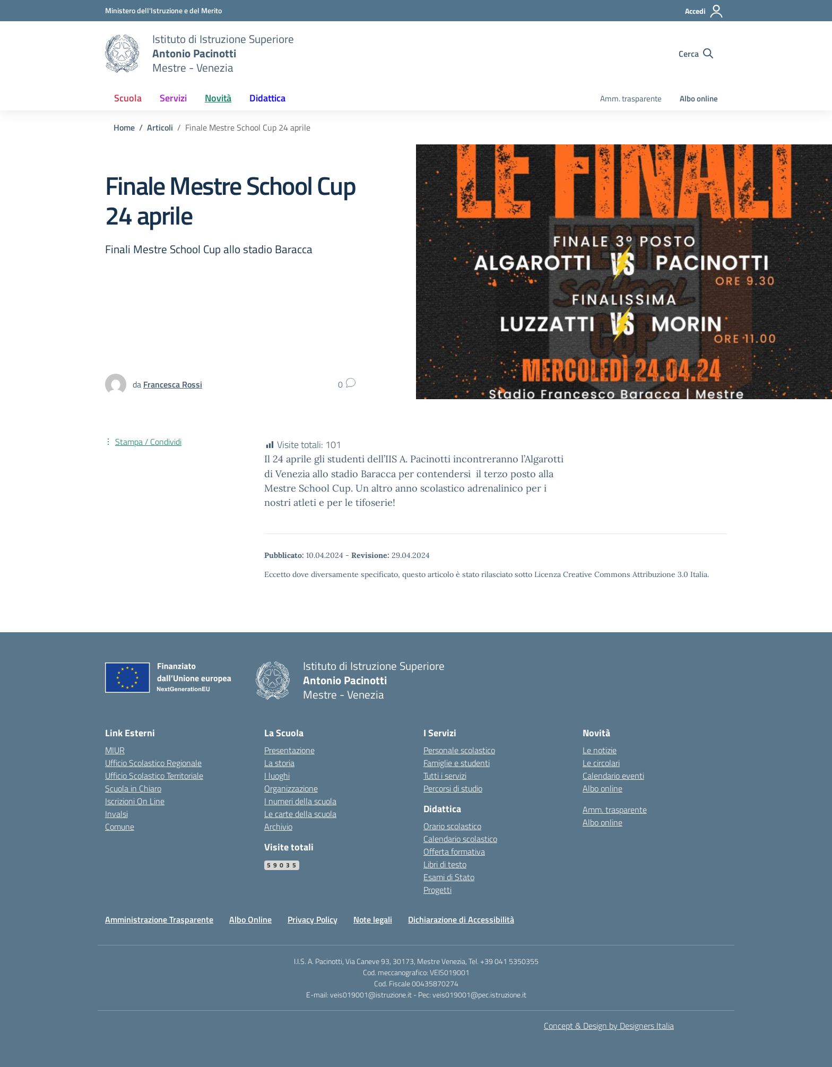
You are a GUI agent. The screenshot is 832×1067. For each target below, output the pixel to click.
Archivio (278, 826)
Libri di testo (444, 864)
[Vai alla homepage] (122, 54)
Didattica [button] (267, 98)
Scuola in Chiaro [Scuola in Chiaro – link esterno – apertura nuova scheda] (133, 788)
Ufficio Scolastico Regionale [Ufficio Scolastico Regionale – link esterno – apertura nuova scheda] (153, 762)
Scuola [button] (128, 98)
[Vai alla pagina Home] (124, 127)
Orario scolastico (452, 826)
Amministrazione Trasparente (159, 919)
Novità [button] (218, 98)
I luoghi (277, 775)
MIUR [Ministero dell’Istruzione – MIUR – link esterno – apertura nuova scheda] (115, 750)
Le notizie (600, 750)
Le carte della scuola (300, 813)
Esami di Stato (448, 877)
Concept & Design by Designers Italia (609, 1025)
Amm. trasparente (631, 98)
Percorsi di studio (452, 788)
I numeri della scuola (300, 801)
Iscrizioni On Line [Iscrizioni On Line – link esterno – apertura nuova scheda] (134, 801)
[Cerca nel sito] (695, 54)
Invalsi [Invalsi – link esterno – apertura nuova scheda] (116, 813)
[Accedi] (704, 11)
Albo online (699, 98)
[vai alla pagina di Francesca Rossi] (172, 384)
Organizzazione (291, 788)
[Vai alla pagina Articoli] (160, 127)
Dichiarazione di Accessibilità (461, 919)
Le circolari (601, 762)
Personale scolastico (459, 750)
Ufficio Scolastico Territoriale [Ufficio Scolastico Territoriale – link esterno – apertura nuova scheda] (154, 775)
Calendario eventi (613, 775)
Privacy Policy (312, 919)
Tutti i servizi (444, 775)
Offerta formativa (454, 851)
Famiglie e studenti (456, 762)
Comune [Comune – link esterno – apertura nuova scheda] (119, 826)
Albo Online (250, 919)
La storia (279, 762)
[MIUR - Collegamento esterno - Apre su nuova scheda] (163, 10)
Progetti (437, 889)
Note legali (372, 919)
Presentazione (289, 750)
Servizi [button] (173, 98)
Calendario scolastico (460, 838)
